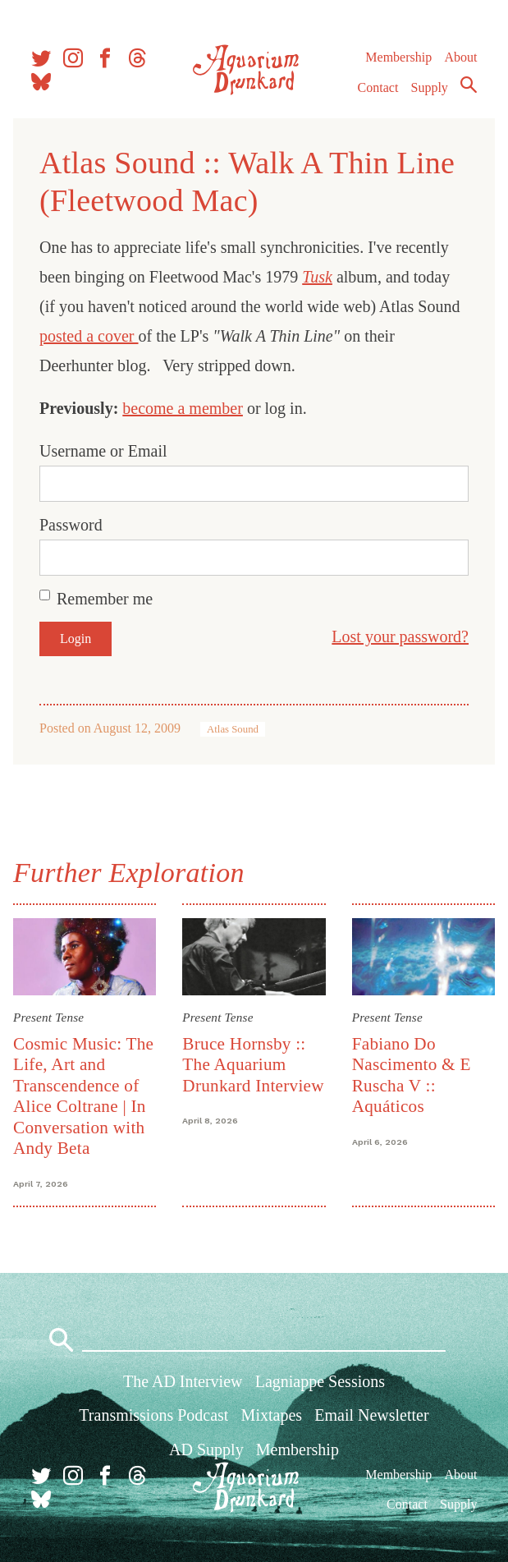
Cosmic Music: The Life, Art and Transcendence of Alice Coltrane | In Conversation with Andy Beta (83, 1096)
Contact (378, 87)
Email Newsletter (371, 1415)
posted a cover (89, 336)
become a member (182, 408)
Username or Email (103, 451)
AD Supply (206, 1449)
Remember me (105, 599)
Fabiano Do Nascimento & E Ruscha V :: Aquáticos (411, 1075)
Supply (429, 87)
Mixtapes (271, 1415)
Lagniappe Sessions (320, 1381)
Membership (398, 57)
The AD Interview (183, 1381)
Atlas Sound (233, 729)
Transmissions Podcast (153, 1415)
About (460, 57)
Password (71, 525)
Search (468, 84)
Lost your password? (400, 636)
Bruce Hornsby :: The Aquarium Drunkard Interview (252, 1065)
